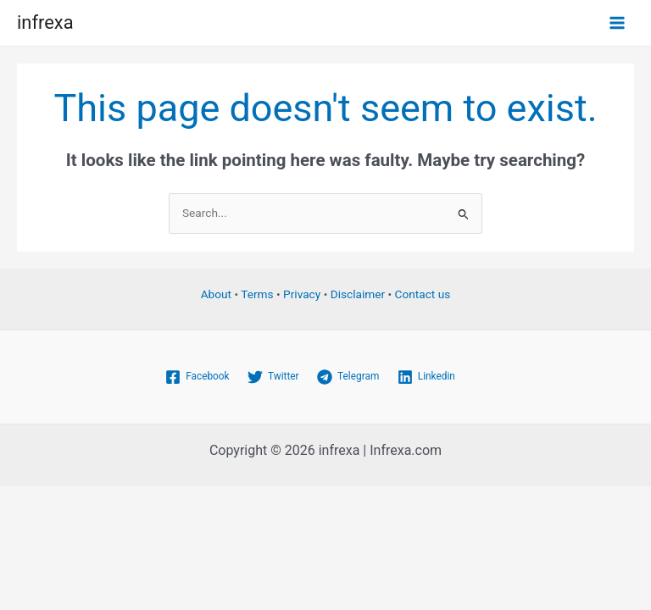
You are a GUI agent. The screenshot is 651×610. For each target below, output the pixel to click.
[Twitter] (273, 377)
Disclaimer (358, 294)
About (216, 294)
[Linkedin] (426, 377)
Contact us (423, 294)
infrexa (45, 22)
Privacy (301, 294)
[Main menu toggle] (617, 23)
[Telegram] (348, 377)
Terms (257, 294)
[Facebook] (197, 377)
